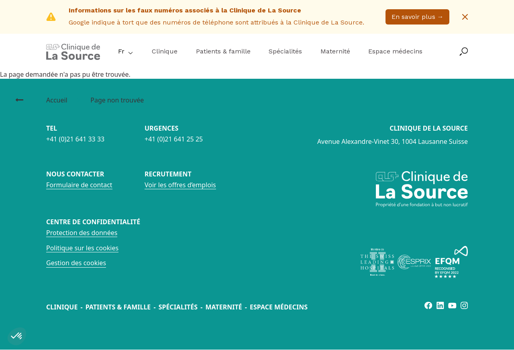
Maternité (335, 51)
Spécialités (285, 51)
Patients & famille (223, 51)
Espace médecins (395, 51)
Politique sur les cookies (82, 248)
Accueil (56, 100)
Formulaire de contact (79, 184)
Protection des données (81, 232)
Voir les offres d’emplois (180, 184)
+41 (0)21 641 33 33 (75, 139)
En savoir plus (418, 16)
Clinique (164, 51)
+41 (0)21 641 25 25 (174, 139)
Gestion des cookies (76, 262)
